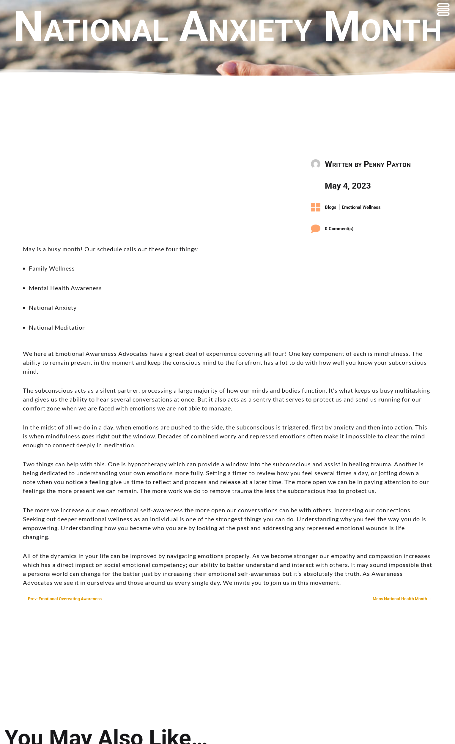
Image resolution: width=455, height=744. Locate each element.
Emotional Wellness (361, 207)
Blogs (330, 207)
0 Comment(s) (339, 228)
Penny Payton (387, 164)
